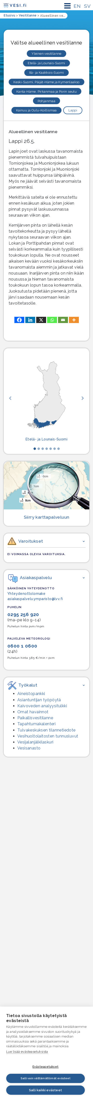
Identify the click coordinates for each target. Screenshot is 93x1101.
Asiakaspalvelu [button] (30, 577)
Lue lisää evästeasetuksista (27, 1052)
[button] (10, 398)
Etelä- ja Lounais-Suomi (46, 63)
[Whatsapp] (52, 320)
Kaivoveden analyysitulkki (42, 706)
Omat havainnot (33, 712)
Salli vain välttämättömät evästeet (45, 1078)
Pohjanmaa (47, 101)
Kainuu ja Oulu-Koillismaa (36, 110)
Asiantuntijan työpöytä (39, 700)
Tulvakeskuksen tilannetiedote (46, 730)
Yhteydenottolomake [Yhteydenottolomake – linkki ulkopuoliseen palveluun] (26, 594)
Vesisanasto (28, 748)
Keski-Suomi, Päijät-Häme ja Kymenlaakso (46, 82)
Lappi (72, 110)
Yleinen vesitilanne (46, 53)
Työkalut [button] (22, 685)
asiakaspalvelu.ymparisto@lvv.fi (35, 599)
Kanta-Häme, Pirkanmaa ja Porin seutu (46, 91)
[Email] (63, 320)
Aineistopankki (31, 693)
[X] (41, 320)
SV (87, 6)
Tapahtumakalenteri (36, 724)
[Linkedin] (30, 320)
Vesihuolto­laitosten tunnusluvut (47, 736)
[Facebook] (19, 320)
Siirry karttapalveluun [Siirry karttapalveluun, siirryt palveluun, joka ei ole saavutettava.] (46, 517)
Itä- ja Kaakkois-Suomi (46, 72)
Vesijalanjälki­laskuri (35, 742)
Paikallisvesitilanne (35, 718)
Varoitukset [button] (25, 541)
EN (77, 6)
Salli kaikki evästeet (45, 1090)
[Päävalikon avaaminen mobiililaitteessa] (67, 6)
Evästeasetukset (45, 1067)
